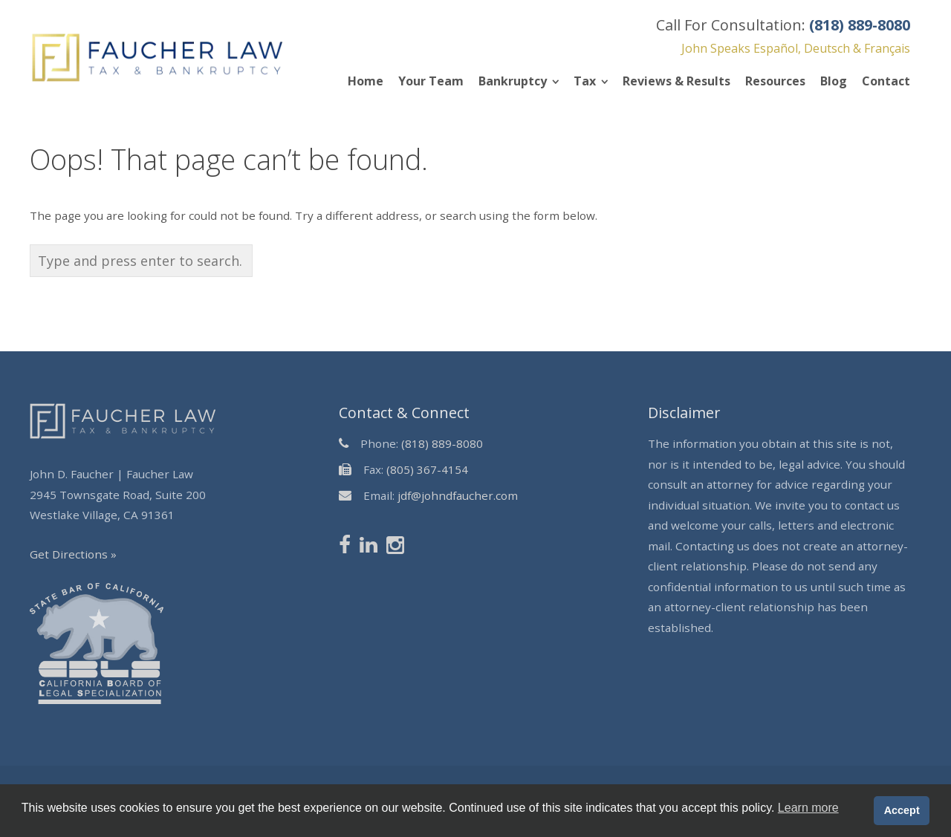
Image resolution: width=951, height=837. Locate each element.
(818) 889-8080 (442, 443)
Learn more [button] (808, 807)
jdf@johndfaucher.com (457, 495)
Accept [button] (902, 810)
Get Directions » (73, 554)
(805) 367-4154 (427, 469)
